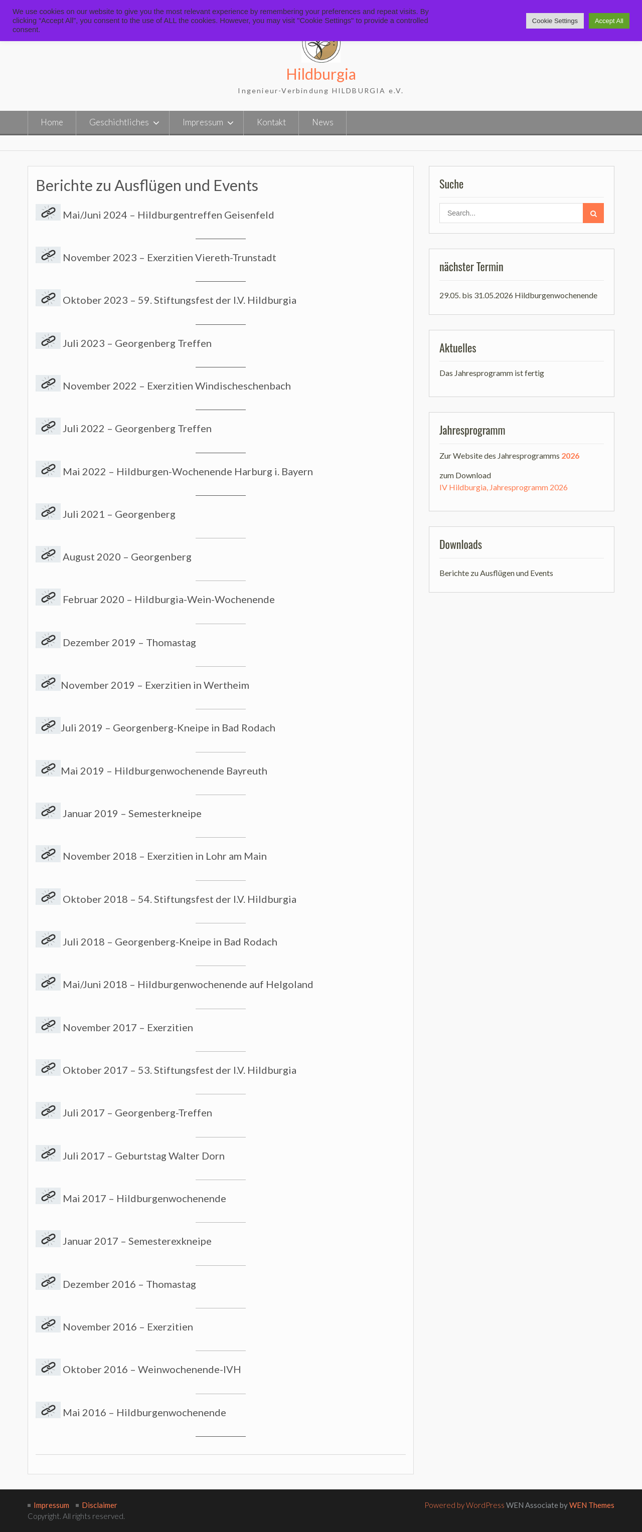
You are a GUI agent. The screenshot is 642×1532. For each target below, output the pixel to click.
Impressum (203, 122)
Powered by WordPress (464, 1504)
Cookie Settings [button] (555, 21)
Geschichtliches (119, 122)
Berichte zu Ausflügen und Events (496, 572)
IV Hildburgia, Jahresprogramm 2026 (503, 487)
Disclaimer (99, 1504)
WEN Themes (591, 1504)
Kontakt (271, 122)
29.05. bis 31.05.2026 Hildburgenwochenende (518, 295)
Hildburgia (321, 74)
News (323, 122)
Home (52, 122)
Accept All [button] (609, 21)
